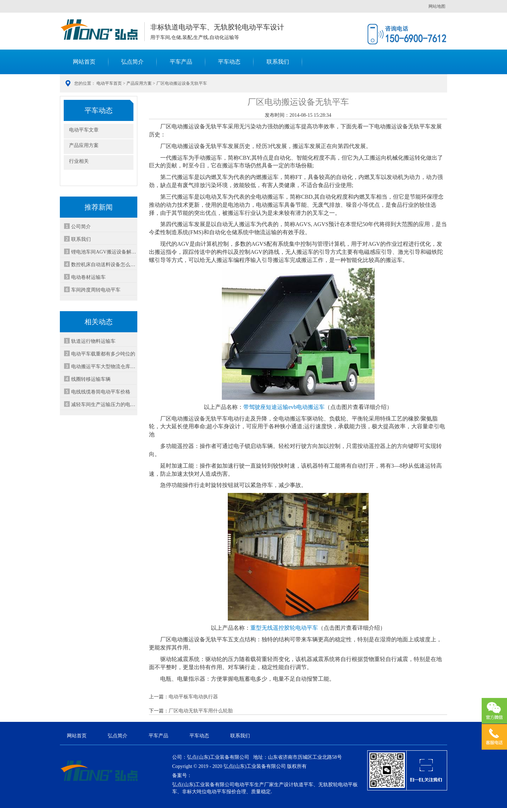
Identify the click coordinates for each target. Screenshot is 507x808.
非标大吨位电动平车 (204, 791)
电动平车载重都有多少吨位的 (103, 354)
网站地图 (436, 6)
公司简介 (81, 226)
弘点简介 (132, 62)
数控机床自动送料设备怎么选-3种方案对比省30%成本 (104, 264)
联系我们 (278, 62)
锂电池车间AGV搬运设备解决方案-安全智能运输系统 (104, 252)
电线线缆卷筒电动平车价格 (100, 392)
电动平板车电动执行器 (193, 696)
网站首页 (84, 62)
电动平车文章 (84, 130)
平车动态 (229, 62)
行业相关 (79, 161)
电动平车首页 (109, 83)
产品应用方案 (139, 83)
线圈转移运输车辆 (91, 379)
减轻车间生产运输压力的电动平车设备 (104, 404)
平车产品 (181, 62)
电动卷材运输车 (88, 277)
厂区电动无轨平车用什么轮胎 (201, 710)
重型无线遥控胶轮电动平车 (284, 628)
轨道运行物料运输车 (93, 341)
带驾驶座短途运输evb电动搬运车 (284, 407)
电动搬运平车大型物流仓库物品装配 (104, 366)
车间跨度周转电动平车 (95, 290)
